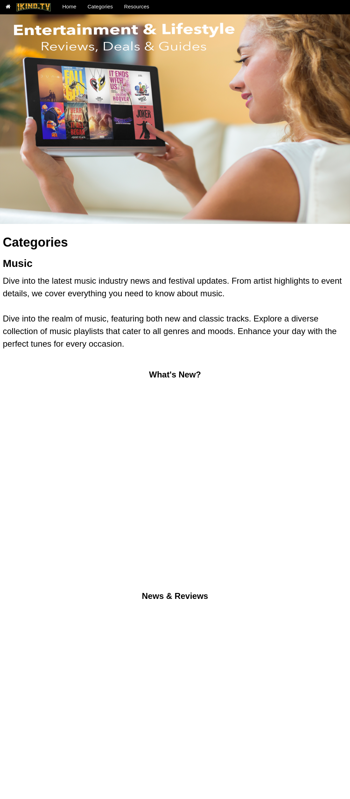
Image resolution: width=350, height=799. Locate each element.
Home (69, 6)
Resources (136, 6)
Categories (100, 6)
